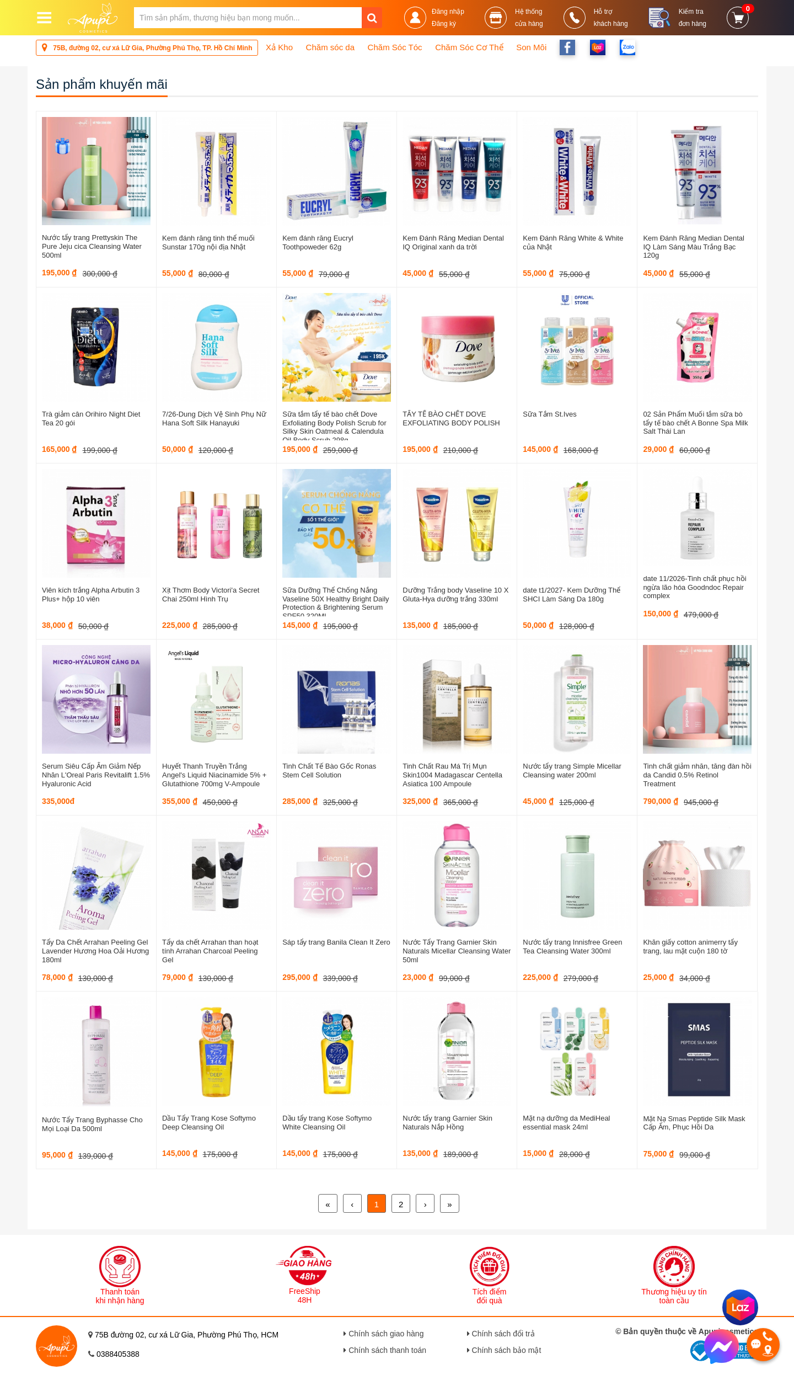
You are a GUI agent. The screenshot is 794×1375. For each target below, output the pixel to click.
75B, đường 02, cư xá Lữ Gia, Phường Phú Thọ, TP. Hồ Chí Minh (147, 47)
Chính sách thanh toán (385, 1350)
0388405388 (118, 1354)
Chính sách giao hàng (383, 1333)
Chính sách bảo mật (504, 1350)
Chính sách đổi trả (501, 1333)
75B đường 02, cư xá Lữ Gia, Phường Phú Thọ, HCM (186, 1334)
